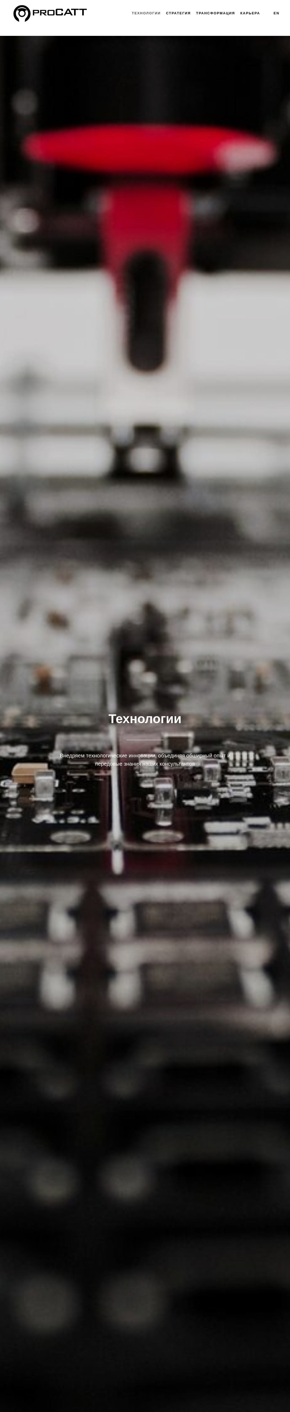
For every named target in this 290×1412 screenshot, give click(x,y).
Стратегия (178, 13)
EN (276, 13)
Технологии (146, 13)
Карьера (250, 13)
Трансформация (215, 13)
